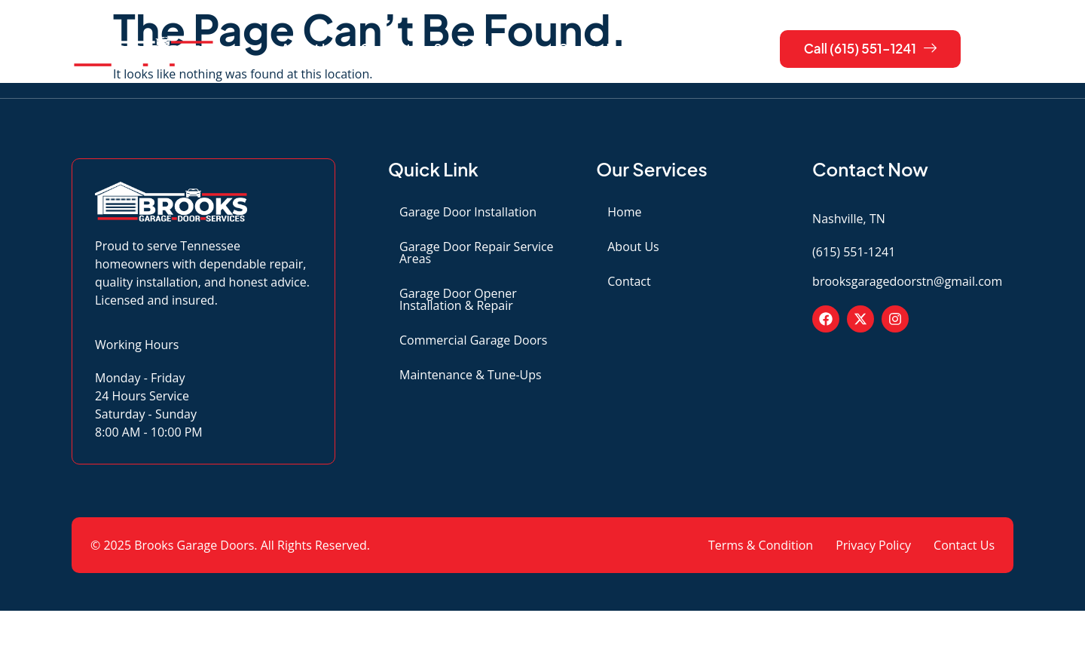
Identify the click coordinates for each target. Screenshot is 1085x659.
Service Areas (482, 49)
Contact (385, 48)
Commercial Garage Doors (473, 340)
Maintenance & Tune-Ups (470, 374)
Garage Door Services (631, 49)
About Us (309, 48)
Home (624, 212)
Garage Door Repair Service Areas (476, 252)
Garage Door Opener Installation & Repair (458, 299)
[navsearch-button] (995, 49)
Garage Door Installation (467, 212)
